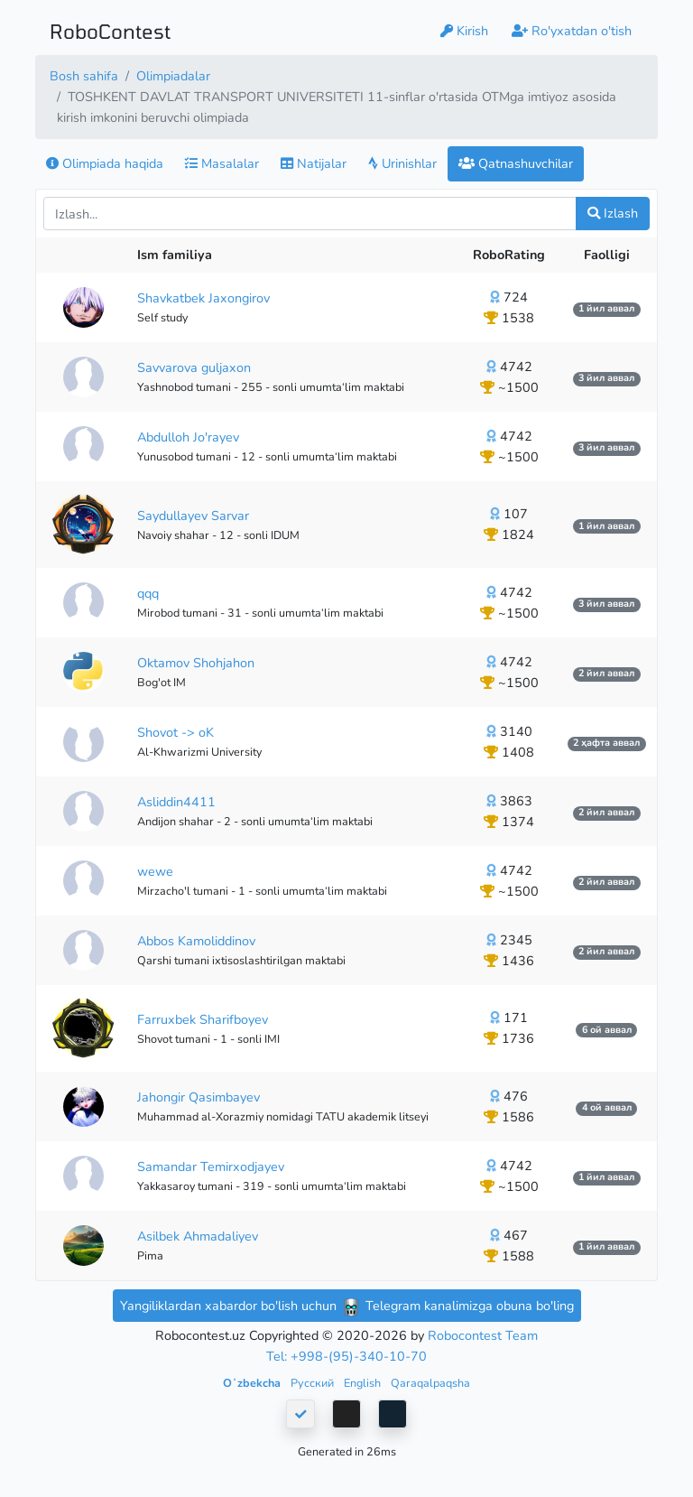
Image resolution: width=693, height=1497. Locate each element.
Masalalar (222, 163)
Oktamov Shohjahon (195, 663)
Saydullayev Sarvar (193, 516)
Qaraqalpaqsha (430, 1382)
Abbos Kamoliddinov (196, 941)
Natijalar (313, 163)
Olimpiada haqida (104, 163)
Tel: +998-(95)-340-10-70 (346, 1356)
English (363, 1382)
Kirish (464, 31)
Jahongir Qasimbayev (198, 1097)
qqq (148, 593)
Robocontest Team (483, 1335)
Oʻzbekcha (253, 1382)
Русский (314, 1382)
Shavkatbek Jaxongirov (203, 298)
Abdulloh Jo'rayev (188, 437)
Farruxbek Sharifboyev (202, 1019)
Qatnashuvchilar (515, 163)
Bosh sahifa (84, 76)
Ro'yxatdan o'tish (572, 31)
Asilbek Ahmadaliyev (197, 1236)
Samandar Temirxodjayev (210, 1167)
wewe (155, 871)
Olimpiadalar (173, 76)
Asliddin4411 (176, 802)
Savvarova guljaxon (194, 367)
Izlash (612, 213)
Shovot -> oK (175, 732)
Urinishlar (402, 163)
